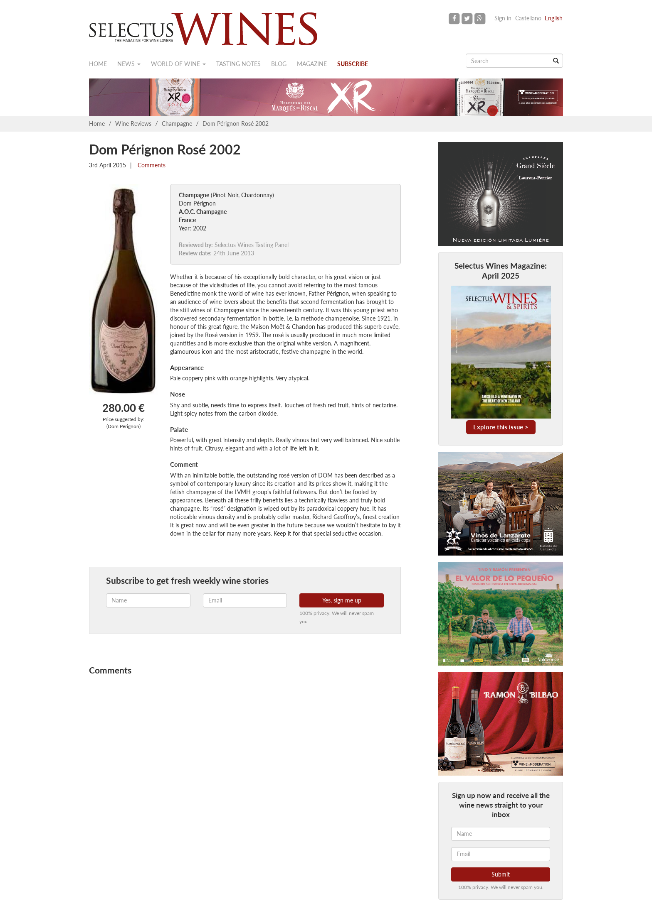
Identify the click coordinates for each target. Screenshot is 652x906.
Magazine (312, 63)
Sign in (502, 18)
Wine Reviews (133, 123)
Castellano (528, 18)
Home (98, 63)
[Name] (500, 834)
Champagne (177, 123)
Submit (500, 874)
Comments (150, 165)
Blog (278, 63)
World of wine (178, 63)
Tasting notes (238, 63)
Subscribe (352, 63)
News (129, 63)
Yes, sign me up (341, 600)
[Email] (500, 854)
